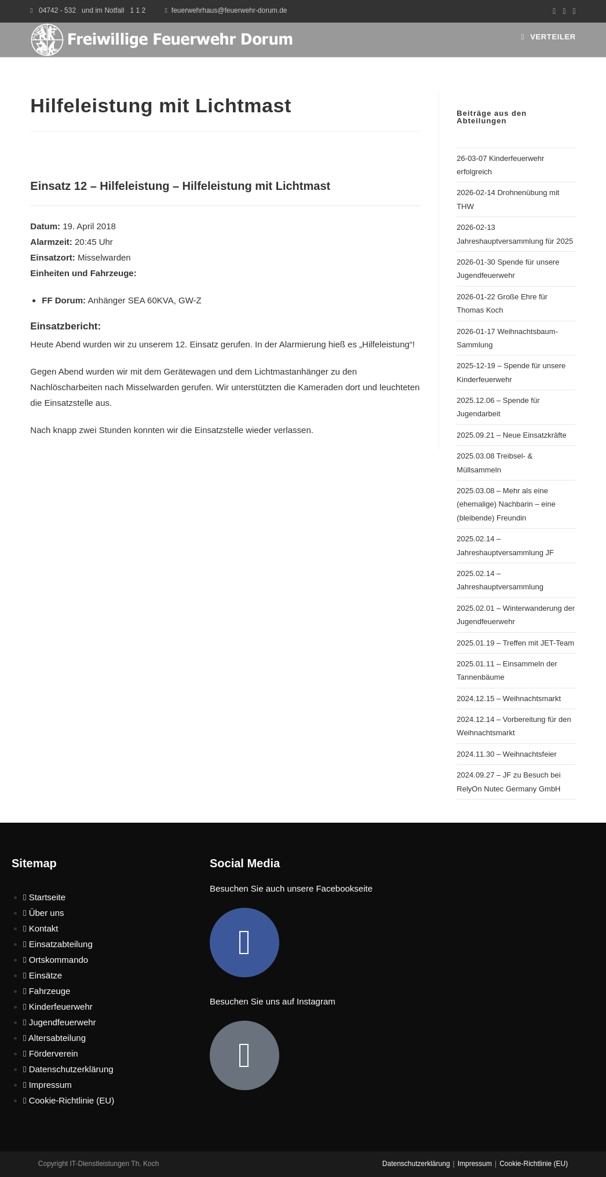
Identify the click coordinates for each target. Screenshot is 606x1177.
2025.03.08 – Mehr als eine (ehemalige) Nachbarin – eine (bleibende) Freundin (506, 504)
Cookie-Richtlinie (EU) (533, 1164)
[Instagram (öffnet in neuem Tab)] (564, 11)
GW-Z (190, 300)
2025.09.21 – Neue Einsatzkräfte (511, 435)
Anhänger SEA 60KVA (130, 300)
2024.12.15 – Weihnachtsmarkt (509, 698)
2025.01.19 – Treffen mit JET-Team (515, 643)
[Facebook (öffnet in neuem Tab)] (554, 11)
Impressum (475, 1164)
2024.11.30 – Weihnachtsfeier (507, 754)
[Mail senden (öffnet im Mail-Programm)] (573, 11)
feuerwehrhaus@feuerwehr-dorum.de (229, 10)
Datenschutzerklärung (416, 1164)
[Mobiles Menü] (548, 36)
